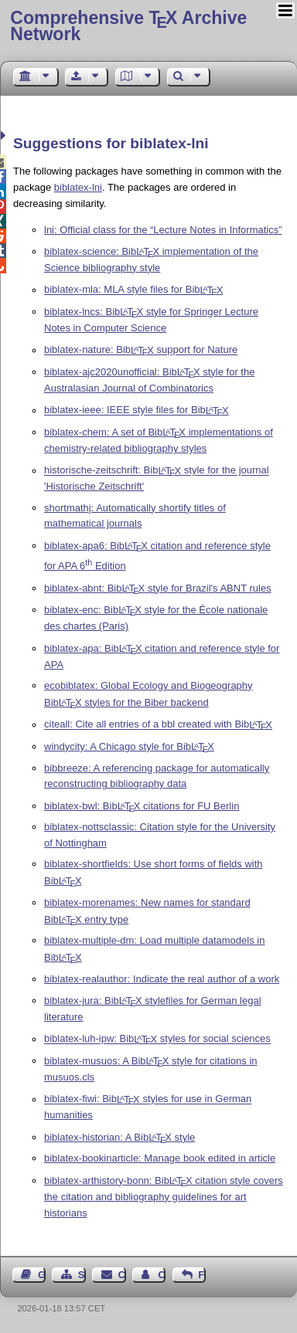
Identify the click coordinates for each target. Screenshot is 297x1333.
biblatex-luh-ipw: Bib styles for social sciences (157, 1039)
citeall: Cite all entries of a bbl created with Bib (158, 725)
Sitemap (82, 1274)
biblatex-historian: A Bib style (119, 1137)
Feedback (202, 1274)
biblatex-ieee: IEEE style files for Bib (136, 410)
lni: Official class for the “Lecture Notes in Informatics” (163, 230)
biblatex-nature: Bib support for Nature (140, 350)
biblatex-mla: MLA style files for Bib (133, 290)
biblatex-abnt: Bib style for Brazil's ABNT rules (157, 588)
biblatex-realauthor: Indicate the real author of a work (161, 979)
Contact (122, 1274)
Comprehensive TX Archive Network (128, 26)
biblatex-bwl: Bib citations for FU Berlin (141, 806)
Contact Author (162, 1274)
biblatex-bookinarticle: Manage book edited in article (159, 1158)
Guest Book (42, 1274)
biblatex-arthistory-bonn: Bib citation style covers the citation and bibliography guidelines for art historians (163, 1197)
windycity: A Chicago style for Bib (129, 746)
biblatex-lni (78, 187)
